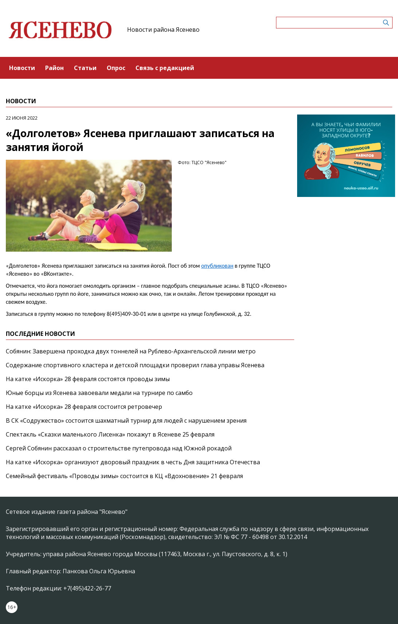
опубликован (217, 265)
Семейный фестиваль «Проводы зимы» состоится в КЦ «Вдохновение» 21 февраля (124, 476)
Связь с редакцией (164, 68)
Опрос (116, 68)
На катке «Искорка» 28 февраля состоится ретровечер (84, 407)
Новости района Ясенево (163, 29)
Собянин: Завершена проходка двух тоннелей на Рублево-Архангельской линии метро (131, 351)
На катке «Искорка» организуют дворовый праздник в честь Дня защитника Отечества (133, 462)
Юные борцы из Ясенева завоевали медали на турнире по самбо (99, 393)
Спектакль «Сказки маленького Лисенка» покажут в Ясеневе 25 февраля (110, 434)
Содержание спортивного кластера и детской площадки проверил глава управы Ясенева (135, 365)
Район (54, 68)
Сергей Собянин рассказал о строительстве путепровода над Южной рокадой (119, 448)
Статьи (85, 68)
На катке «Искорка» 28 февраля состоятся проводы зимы (88, 379)
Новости (22, 68)
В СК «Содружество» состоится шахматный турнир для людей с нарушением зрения (126, 420)
